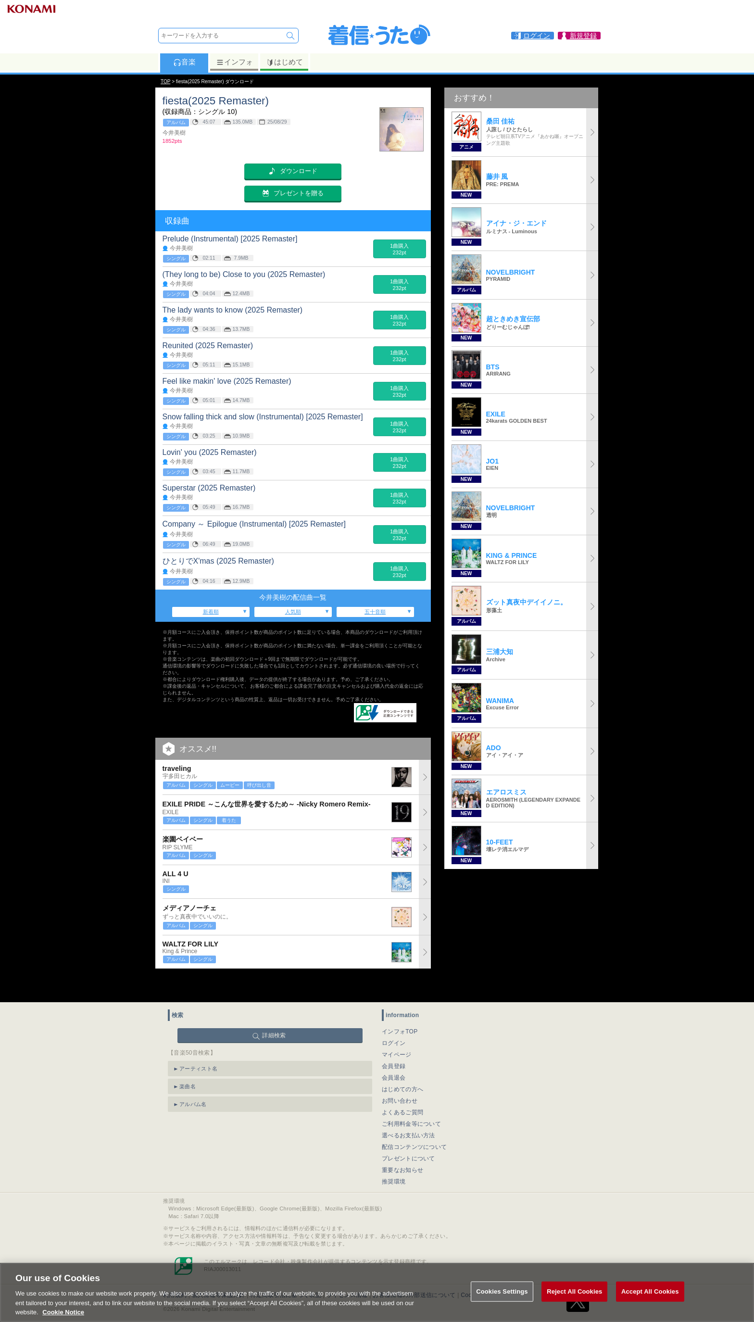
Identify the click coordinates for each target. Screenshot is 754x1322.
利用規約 (175, 1271)
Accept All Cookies (650, 1300)
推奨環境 (393, 1157)
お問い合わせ (399, 1076)
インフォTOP (400, 1007)
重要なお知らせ (402, 1146)
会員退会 (393, 1053)
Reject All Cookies (574, 1300)
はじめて (284, 62)
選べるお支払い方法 (408, 1111)
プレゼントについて (408, 1134)
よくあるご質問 (402, 1088)
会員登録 (393, 1042)
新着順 (211, 612)
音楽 (184, 62)
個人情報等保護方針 (218, 1271)
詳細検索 (274, 1011)
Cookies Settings (483, 1271)
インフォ (234, 62)
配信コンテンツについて (414, 1123)
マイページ (397, 1030)
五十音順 (375, 612)
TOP (165, 81)
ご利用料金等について (411, 1099)
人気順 (293, 612)
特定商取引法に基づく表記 (285, 1271)
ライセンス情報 (347, 1271)
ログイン (393, 1019)
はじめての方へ (402, 1065)
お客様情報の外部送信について (414, 1271)
